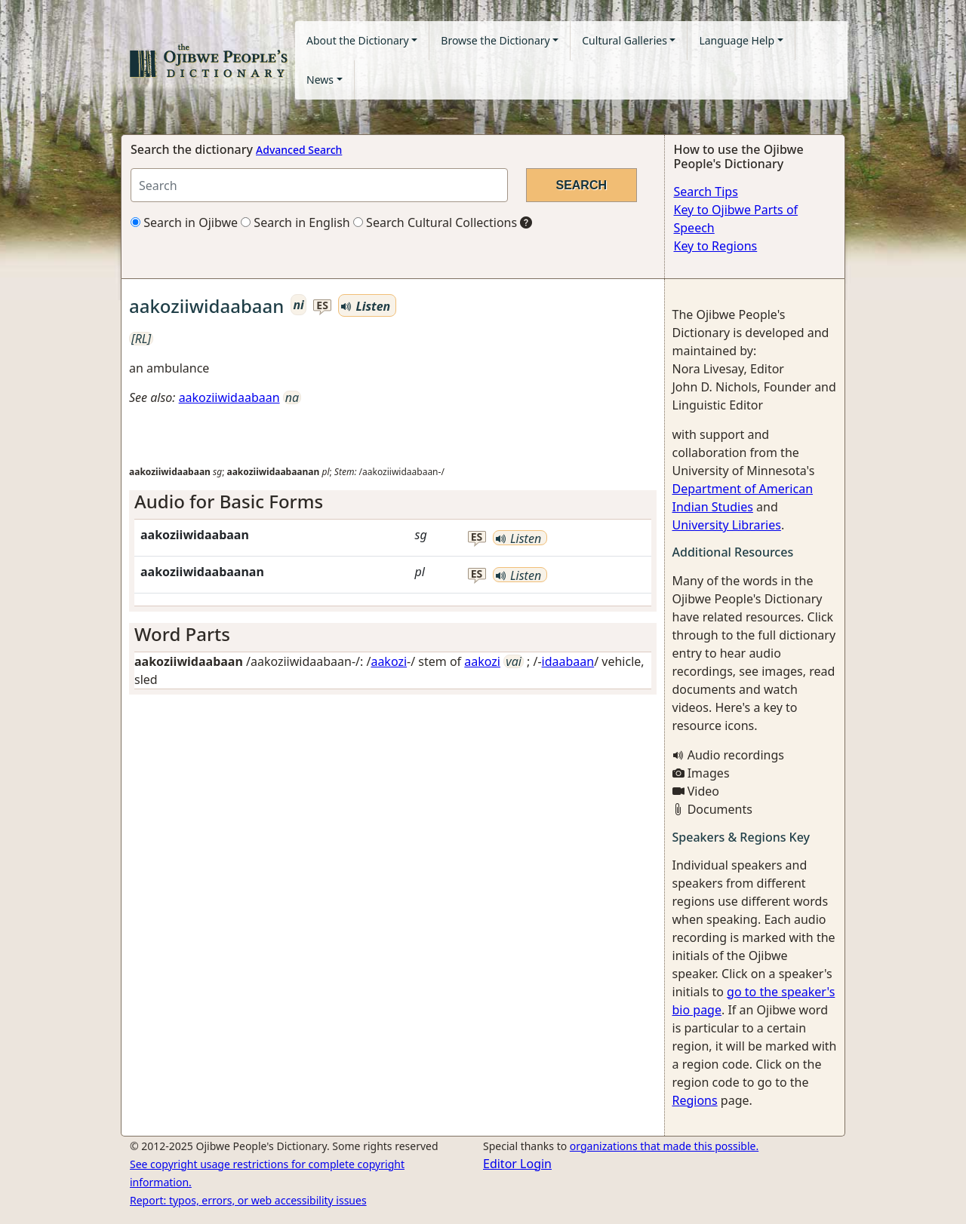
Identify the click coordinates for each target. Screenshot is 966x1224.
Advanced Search (299, 150)
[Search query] (319, 185)
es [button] (322, 305)
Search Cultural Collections (435, 222)
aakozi (389, 661)
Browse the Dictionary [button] (495, 40)
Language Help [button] (736, 40)
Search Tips (706, 191)
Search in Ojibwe (184, 222)
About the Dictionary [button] (357, 40)
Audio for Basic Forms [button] (228, 501)
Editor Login (517, 1163)
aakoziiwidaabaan (229, 397)
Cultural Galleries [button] (624, 40)
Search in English (295, 222)
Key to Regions (716, 246)
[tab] (392, 502)
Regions (695, 1100)
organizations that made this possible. (664, 1146)
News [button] (320, 79)
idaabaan (568, 661)
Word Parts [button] (182, 633)
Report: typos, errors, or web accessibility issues (248, 1200)
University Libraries (726, 525)
